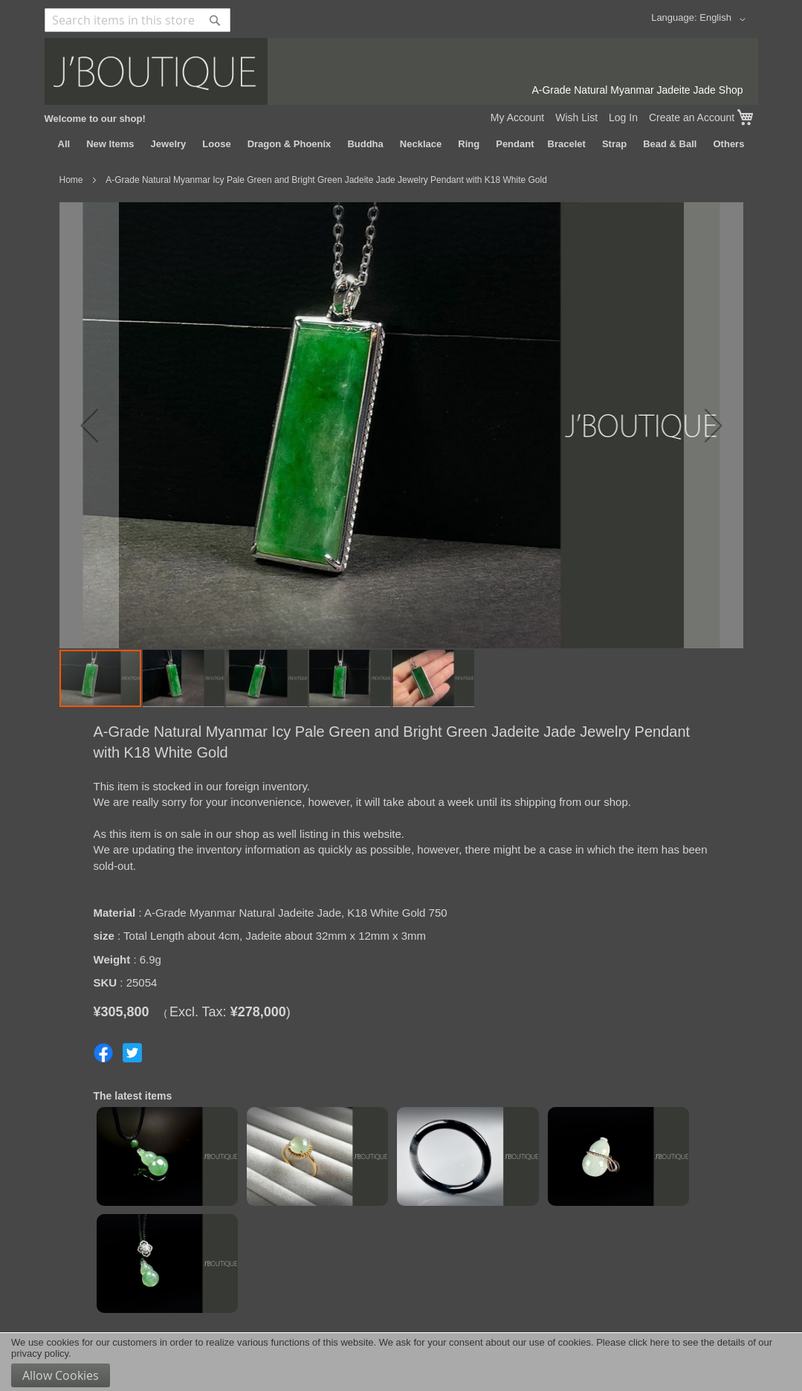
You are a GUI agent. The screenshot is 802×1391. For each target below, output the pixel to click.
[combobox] (137, 20)
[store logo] (401, 71)
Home (71, 180)
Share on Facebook (103, 1052)
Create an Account (691, 117)
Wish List (576, 117)
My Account (517, 117)
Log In (623, 117)
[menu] (401, 144)
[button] (724, 19)
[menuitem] (64, 144)
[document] (401, 1362)
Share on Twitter (132, 1052)
